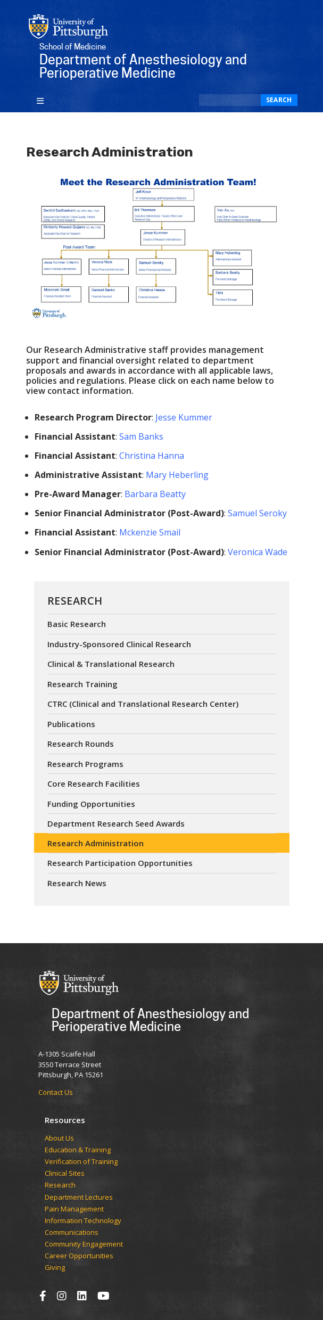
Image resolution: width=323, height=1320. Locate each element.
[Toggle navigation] (40, 100)
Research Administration (95, 843)
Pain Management (74, 1209)
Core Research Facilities (93, 783)
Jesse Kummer (183, 417)
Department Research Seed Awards (116, 823)
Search (279, 99)
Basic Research (76, 623)
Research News (76, 883)
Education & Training (78, 1150)
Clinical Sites (65, 1173)
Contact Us (55, 1092)
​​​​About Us (59, 1138)
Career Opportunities (79, 1256)
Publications (71, 724)
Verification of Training (81, 1162)
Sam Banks (141, 436)
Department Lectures (79, 1197)
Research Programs (85, 763)
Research (75, 600)
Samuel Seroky (257, 513)
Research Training (82, 684)
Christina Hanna (151, 455)
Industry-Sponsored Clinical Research (119, 644)
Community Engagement (84, 1244)
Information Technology (83, 1221)
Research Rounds (80, 743)
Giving (55, 1268)
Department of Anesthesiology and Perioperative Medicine (150, 1019)
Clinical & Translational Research (111, 663)
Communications (71, 1232)
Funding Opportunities (91, 803)
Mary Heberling (177, 475)
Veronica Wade (257, 552)
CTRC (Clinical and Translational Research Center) (142, 703)
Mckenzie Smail (149, 532)
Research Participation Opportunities (120, 862)
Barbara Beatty (155, 494)
